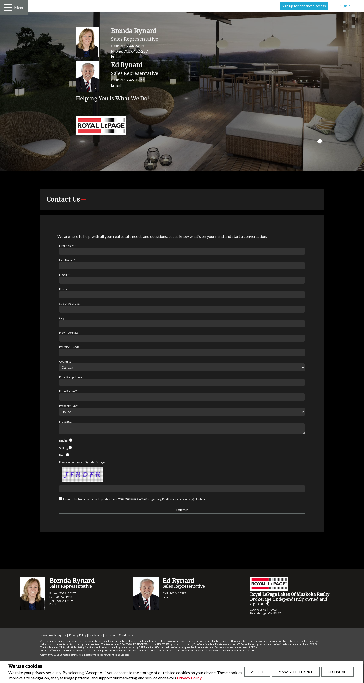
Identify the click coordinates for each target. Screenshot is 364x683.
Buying (64, 442)
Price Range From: (71, 377)
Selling (63, 449)
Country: (65, 361)
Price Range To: (69, 391)
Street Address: (69, 303)
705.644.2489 (132, 45)
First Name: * (67, 245)
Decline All (337, 672)
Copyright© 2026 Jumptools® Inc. (59, 656)
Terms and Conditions (118, 636)
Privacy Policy (189, 677)
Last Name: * (67, 260)
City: (62, 318)
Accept (257, 672)
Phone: (63, 289)
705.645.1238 (64, 598)
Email (116, 56)
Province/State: (69, 332)
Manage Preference (296, 672)
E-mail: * (64, 274)
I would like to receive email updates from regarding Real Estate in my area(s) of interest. (136, 500)
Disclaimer (95, 636)
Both (62, 456)
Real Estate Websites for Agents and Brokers (103, 656)
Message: (65, 421)
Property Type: (68, 405)
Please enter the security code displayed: (83, 463)
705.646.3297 (132, 79)
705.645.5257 (136, 51)
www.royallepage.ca (53, 636)
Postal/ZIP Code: (69, 346)
